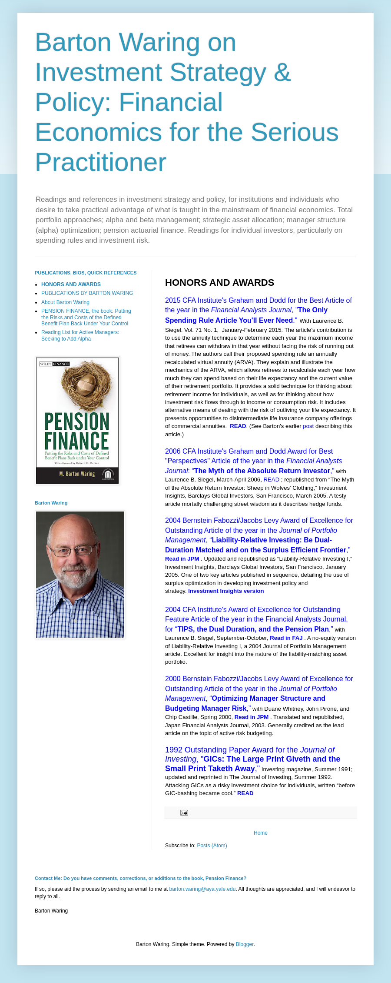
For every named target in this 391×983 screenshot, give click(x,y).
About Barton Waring (65, 302)
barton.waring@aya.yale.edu (202, 889)
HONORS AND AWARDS (71, 284)
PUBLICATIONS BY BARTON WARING (87, 293)
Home (261, 833)
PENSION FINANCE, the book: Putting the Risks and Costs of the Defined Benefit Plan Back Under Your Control (86, 317)
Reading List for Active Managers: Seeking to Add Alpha (80, 335)
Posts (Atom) (212, 846)
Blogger (245, 944)
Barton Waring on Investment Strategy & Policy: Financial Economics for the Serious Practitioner (187, 102)
